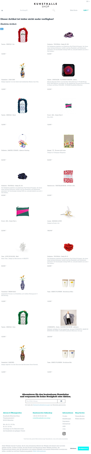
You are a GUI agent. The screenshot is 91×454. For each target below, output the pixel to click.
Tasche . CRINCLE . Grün (8, 327)
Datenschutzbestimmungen (41, 405)
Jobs (64, 429)
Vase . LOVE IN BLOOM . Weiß (10, 256)
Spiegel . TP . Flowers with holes (56, 150)
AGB (64, 426)
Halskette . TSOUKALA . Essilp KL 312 (12, 186)
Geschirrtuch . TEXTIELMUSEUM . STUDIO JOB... (61, 186)
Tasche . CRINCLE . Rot (7, 44)
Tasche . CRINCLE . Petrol (8, 115)
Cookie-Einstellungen (67, 417)
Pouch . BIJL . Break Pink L (9, 221)
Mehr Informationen (39, 451)
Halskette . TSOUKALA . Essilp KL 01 (57, 256)
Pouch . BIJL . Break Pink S (55, 115)
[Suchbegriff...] (37, 10)
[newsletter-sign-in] (61, 401)
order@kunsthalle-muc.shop (41, 418)
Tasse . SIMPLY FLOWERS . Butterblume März (60, 292)
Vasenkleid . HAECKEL (7, 362)
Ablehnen (73, 448)
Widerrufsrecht (80, 419)
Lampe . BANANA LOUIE (54, 221)
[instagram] (64, 434)
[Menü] (3, 10)
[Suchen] (53, 10)
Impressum (66, 421)
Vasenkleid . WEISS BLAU (8, 292)
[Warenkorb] (84, 10)
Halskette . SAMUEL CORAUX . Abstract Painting (15, 150)
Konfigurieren (83, 448)
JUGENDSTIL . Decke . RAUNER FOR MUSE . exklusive (63, 327)
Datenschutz (66, 424)
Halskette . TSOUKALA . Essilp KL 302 (58, 44)
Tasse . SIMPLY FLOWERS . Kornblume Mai (59, 362)
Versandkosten (80, 416)
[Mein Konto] (72, 10)
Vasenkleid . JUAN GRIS (8, 80)
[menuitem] (37, 10)
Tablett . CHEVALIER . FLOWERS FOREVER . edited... (62, 80)
